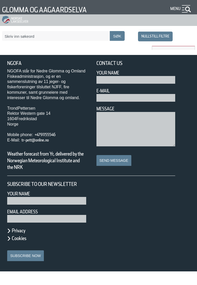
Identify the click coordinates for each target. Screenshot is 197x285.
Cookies (22, 252)
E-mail (104, 90)
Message (107, 108)
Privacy (21, 244)
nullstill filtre (152, 36)
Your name (21, 207)
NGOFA (16, 63)
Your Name (110, 72)
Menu (174, 8)
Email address (26, 225)
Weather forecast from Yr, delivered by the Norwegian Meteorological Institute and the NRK (43, 164)
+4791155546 (49, 134)
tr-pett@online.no (39, 140)
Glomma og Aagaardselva (55, 9)
